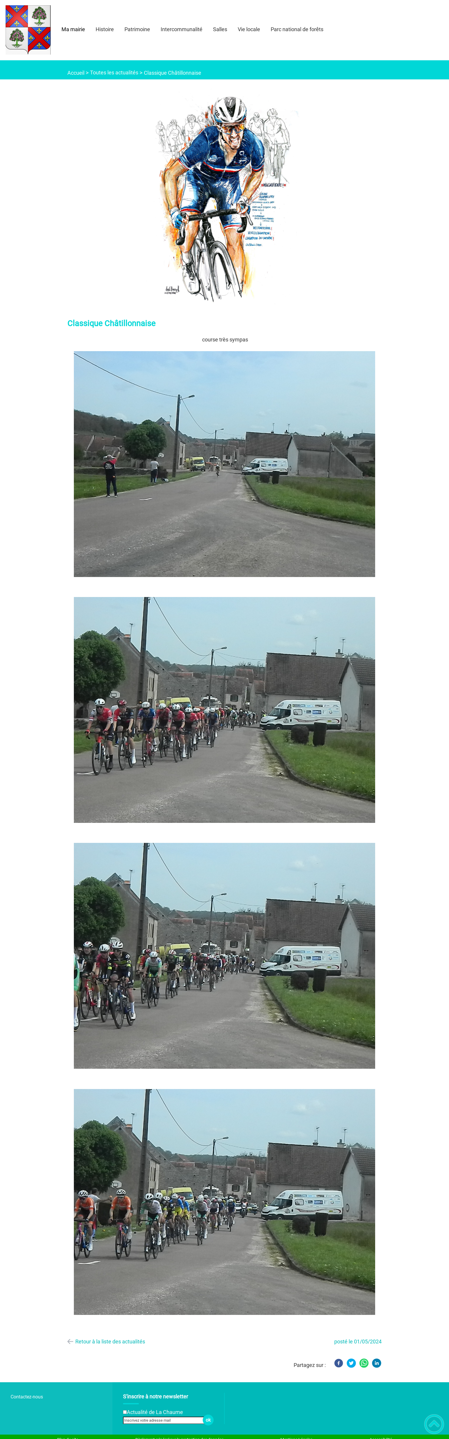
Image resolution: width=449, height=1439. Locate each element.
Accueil (75, 73)
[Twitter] (351, 1363)
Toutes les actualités (114, 72)
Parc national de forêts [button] (297, 29)
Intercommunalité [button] (181, 29)
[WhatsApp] (364, 1363)
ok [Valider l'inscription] (208, 1420)
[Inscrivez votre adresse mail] (166, 1420)
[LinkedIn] (377, 1363)
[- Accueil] (28, 30)
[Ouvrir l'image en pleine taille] (224, 196)
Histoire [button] (105, 29)
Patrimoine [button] (137, 29)
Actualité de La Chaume (155, 1412)
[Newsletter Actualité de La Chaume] (125, 1412)
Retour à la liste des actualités (110, 1341)
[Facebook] (339, 1363)
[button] (434, 1424)
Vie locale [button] (249, 29)
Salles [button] (220, 29)
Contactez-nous (27, 1397)
